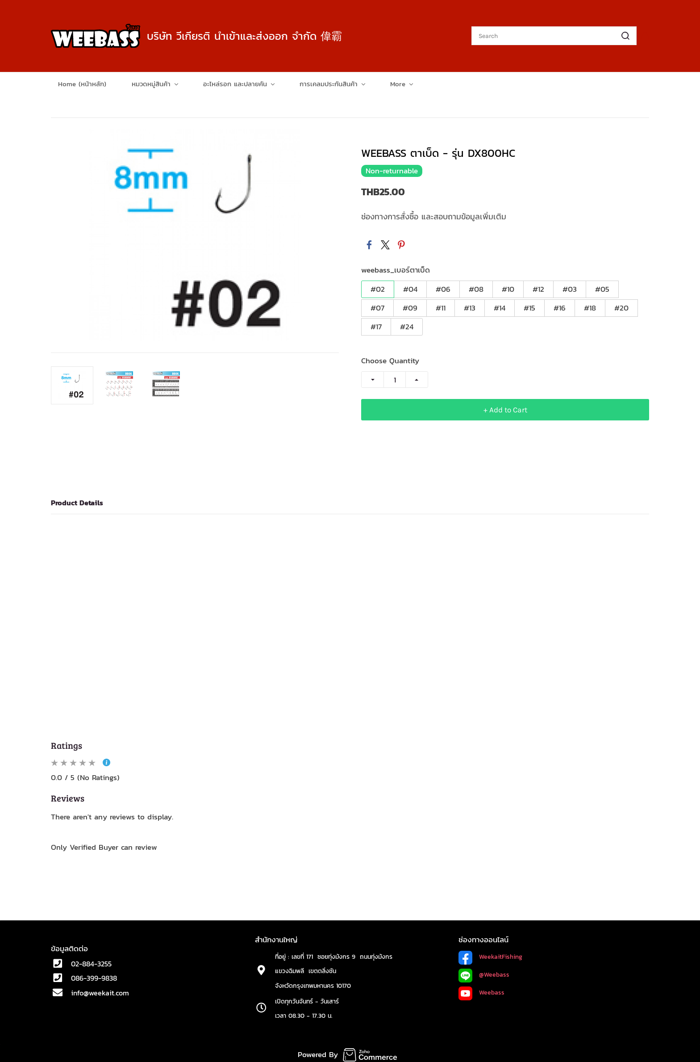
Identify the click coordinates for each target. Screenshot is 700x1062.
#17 (376, 323)
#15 (529, 305)
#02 (378, 286)
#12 (538, 286)
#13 (469, 305)
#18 (590, 305)
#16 (560, 305)
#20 (621, 305)
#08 (476, 286)
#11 (441, 305)
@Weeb (489, 971)
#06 (443, 286)
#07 (377, 305)
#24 (406, 323)
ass (504, 971)
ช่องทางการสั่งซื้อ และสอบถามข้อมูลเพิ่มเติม (433, 214)
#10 (508, 286)
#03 (569, 286)
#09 (410, 305)
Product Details (77, 500)
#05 (602, 286)
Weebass (491, 989)
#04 (410, 286)
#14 (499, 305)
